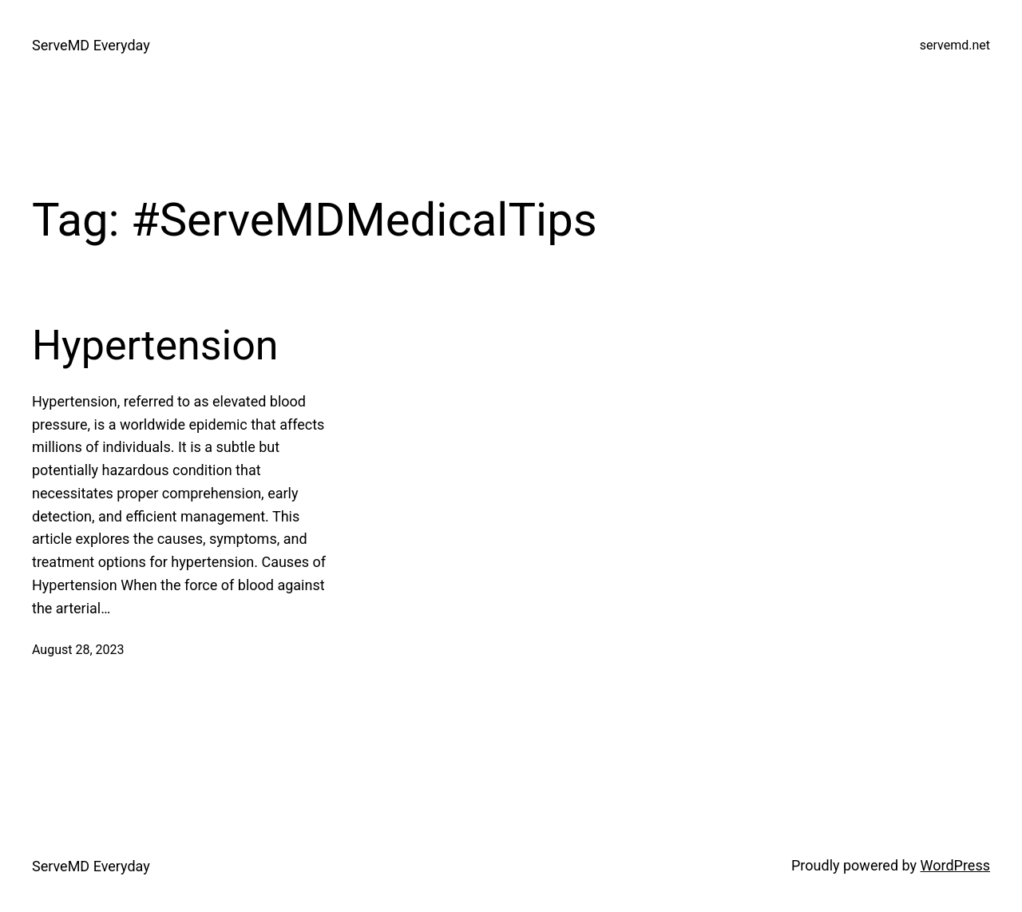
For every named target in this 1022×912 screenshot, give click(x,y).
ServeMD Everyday (91, 45)
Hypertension (155, 345)
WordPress (955, 865)
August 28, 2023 (78, 649)
